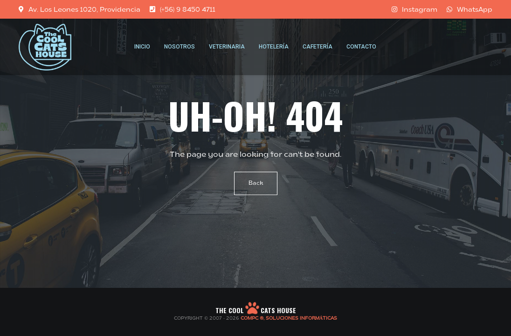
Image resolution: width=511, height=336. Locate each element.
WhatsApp (469, 9)
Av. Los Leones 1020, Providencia (79, 9)
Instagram (414, 9)
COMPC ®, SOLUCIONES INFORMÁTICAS (289, 318)
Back (256, 183)
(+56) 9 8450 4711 (182, 9)
